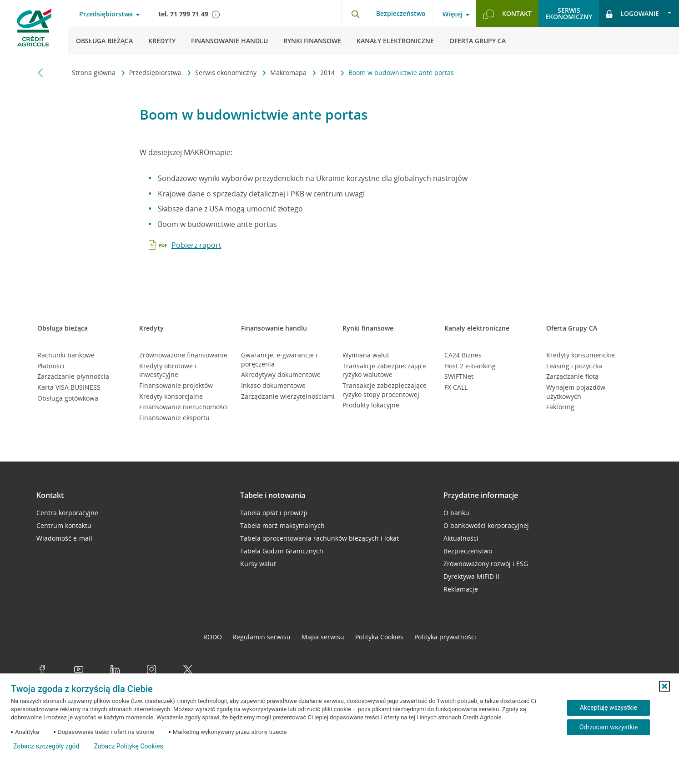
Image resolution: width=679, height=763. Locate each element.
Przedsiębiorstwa (156, 72)
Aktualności (460, 538)
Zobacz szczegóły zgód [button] (46, 746)
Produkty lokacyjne (370, 405)
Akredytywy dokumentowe (281, 374)
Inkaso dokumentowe (273, 385)
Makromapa (289, 72)
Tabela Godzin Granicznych (281, 551)
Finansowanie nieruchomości (183, 406)
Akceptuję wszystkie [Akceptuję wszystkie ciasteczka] (608, 707)
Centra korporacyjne (67, 512)
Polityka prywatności (445, 636)
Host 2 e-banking (470, 365)
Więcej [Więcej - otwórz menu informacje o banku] (453, 14)
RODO (212, 636)
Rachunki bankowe (66, 355)
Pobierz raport (196, 245)
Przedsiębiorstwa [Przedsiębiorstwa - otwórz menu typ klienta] (106, 14)
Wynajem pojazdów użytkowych (575, 392)
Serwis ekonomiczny (226, 72)
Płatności (51, 365)
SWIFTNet (458, 376)
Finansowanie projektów (176, 385)
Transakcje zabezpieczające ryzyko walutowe (384, 370)
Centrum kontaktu (63, 525)
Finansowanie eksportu (174, 417)
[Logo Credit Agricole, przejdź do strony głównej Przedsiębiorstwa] (34, 27)
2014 (328, 72)
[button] (664, 686)
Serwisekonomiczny (568, 13)
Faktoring (560, 406)
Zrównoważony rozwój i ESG (485, 563)
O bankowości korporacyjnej (486, 525)
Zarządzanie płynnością (73, 376)
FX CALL (456, 387)
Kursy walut (258, 563)
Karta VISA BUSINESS (69, 387)
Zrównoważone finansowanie (183, 355)
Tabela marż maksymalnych (282, 525)
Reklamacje (460, 589)
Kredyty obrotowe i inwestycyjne (167, 370)
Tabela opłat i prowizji (273, 512)
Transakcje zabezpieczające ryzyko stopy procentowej (384, 390)
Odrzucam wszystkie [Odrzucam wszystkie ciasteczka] (608, 727)
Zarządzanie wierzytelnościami (288, 396)
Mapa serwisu (323, 636)
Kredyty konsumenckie (580, 355)
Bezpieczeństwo (401, 13)
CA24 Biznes (463, 355)
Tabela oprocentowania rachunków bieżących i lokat (319, 538)
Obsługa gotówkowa (67, 398)
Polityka (379, 636)
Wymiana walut (365, 355)
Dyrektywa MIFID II (471, 576)
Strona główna (94, 72)
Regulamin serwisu (261, 636)
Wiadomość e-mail (64, 538)
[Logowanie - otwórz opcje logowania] (639, 13)
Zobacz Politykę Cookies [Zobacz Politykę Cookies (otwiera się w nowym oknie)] (128, 746)
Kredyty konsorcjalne (171, 396)
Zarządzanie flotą (572, 376)
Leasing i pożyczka (574, 365)
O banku (456, 512)
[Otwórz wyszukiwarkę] (355, 13)
